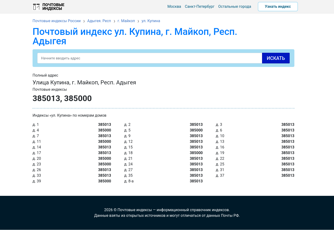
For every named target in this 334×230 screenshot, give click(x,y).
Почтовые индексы (53, 6)
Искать (276, 58)
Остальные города (234, 6)
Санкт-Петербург (200, 6)
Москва (174, 6)
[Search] (163, 58)
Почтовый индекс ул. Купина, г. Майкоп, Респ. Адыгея (135, 36)
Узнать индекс (278, 6)
